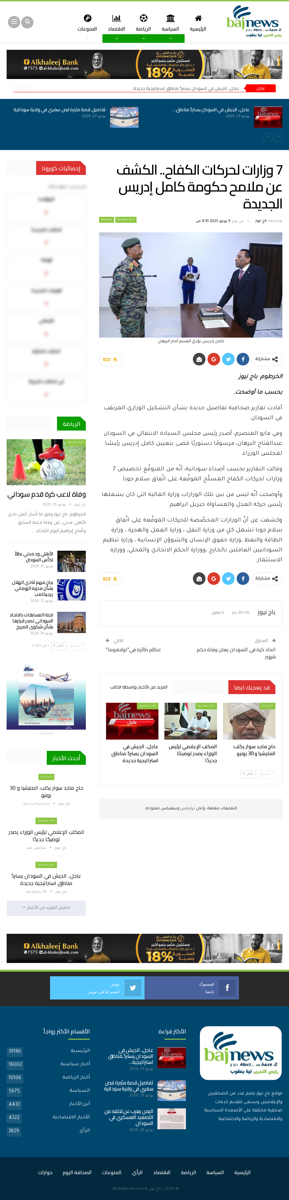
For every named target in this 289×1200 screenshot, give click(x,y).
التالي (248, 774)
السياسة (168, 23)
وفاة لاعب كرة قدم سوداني (46, 494)
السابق (266, 774)
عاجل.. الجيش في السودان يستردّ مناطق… (211, 109)
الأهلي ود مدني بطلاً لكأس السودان (34, 556)
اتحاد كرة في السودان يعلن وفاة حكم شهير (236, 653)
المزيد (85, 23)
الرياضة (140, 23)
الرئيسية (197, 23)
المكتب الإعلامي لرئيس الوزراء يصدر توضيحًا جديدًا (46, 835)
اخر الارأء (267, 705)
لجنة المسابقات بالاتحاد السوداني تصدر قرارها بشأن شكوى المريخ (31, 620)
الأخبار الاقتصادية (71, 1117)
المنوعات (112, 1172)
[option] (144, 121)
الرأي (85, 1130)
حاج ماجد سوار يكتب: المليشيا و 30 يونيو (46, 791)
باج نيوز (155, 1189)
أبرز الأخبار (79, 1104)
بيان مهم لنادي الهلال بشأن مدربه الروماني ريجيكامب (32, 588)
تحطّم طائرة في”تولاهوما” (133, 649)
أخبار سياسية (126, 219)
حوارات (45, 1172)
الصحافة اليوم (77, 1172)
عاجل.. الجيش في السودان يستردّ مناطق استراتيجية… (130, 1056)
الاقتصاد (112, 23)
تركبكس (187, 809)
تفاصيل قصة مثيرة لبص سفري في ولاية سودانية (60, 109)
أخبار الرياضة (76, 442)
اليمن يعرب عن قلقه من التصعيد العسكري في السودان (128, 1117)
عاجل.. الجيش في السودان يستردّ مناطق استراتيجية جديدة (186, 88)
